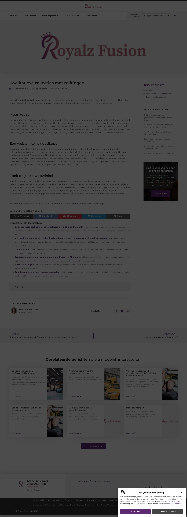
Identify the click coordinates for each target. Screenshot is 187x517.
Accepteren (136, 513)
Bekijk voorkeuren (168, 513)
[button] (182, 494)
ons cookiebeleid (174, 506)
